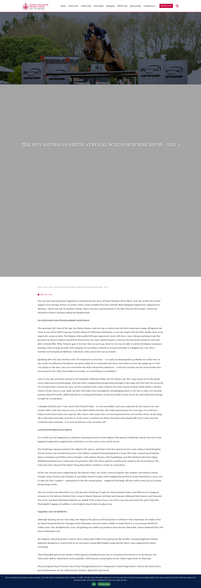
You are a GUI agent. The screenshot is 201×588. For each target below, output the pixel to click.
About (63, 6)
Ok (94, 584)
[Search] (177, 5)
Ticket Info (73, 6)
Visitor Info (86, 6)
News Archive (48, 287)
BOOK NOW (166, 6)
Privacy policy (104, 584)
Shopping (110, 6)
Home (40, 287)
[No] (198, 581)
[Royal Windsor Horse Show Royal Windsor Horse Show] (35, 6)
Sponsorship (135, 6)
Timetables (99, 6)
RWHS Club (122, 6)
